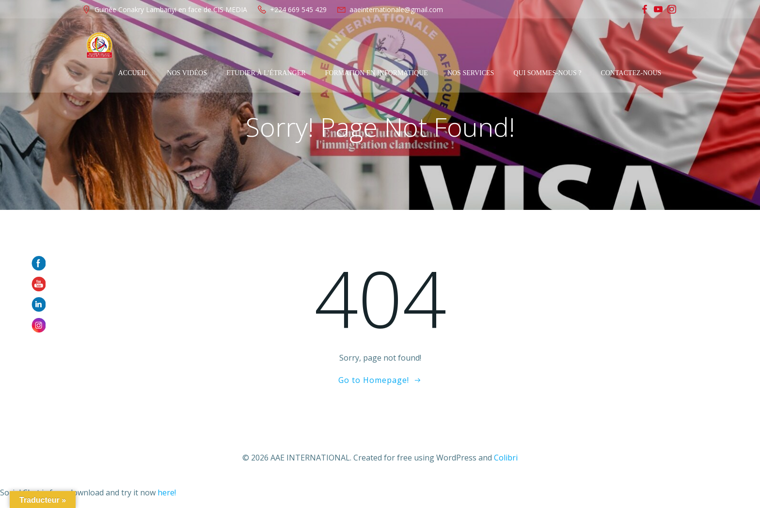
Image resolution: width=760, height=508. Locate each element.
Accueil (150, 45)
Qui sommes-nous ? (565, 45)
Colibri (506, 459)
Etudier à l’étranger (283, 45)
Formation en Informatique (393, 45)
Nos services (488, 45)
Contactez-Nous (648, 45)
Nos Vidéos (204, 45)
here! (167, 493)
